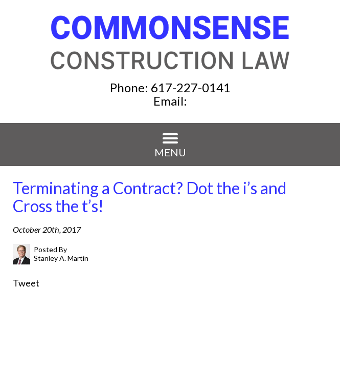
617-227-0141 (191, 87)
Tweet (26, 283)
